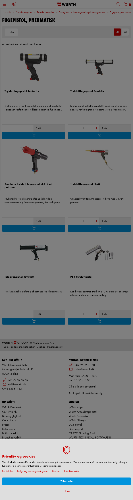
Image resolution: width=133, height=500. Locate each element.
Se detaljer (7, 471)
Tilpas (66, 491)
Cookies (56, 471)
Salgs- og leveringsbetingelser (32, 471)
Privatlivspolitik (71, 471)
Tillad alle (67, 481)
